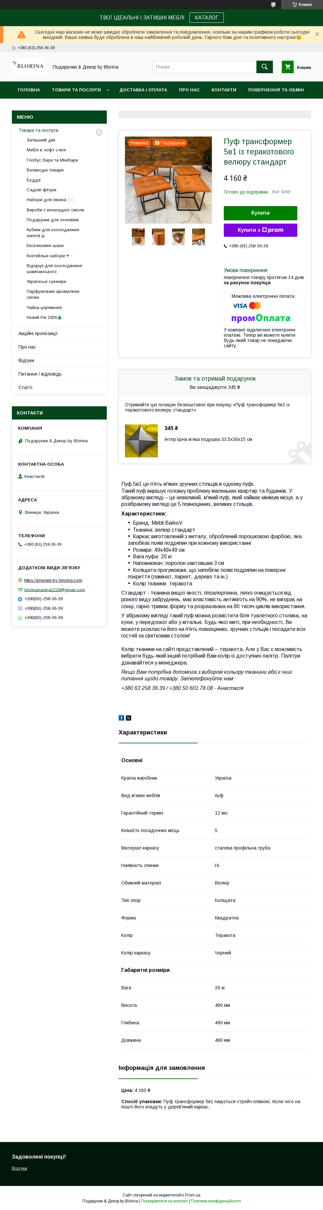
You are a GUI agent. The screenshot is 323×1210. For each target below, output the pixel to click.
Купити (260, 213)
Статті (25, 387)
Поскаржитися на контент (164, 1201)
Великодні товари (45, 170)
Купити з (260, 230)
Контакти (224, 89)
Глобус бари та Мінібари (52, 160)
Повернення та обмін (276, 89)
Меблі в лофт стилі (46, 149)
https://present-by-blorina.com (53, 580)
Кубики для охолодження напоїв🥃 (53, 232)
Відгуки (26, 360)
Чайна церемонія (44, 307)
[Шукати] (264, 67)
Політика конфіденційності (216, 1201)
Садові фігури (41, 189)
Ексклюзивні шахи (45, 245)
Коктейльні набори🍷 (48, 255)
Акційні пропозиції (38, 333)
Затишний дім (41, 140)
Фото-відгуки (35, 107)
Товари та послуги (76, 89)
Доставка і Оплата (143, 89)
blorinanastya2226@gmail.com (54, 589)
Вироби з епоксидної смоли (55, 209)
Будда (34, 179)
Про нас (189, 89)
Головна (29, 89)
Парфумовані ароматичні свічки (53, 294)
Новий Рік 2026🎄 (44, 317)
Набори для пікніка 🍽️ (50, 199)
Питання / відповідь (40, 374)
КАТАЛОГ (207, 17)
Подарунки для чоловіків (53, 219)
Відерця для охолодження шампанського (54, 268)
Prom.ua (192, 1195)
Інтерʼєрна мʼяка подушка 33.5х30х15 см (208, 439)
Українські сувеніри (46, 281)
